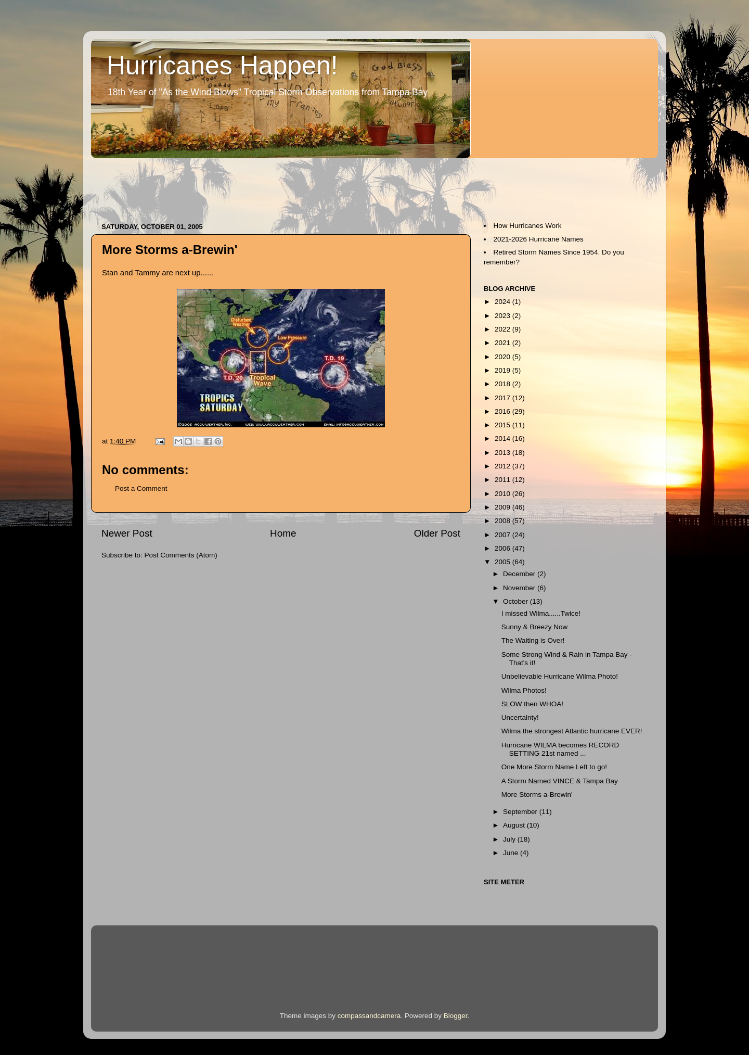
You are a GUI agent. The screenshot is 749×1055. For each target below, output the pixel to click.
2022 (503, 329)
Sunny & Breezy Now (534, 627)
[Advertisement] (280, 185)
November (520, 588)
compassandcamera (369, 1016)
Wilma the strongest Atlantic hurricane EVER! (571, 731)
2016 (503, 411)
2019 (503, 370)
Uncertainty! (520, 717)
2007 (503, 535)
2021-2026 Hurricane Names (539, 239)
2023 (503, 316)
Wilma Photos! (524, 690)
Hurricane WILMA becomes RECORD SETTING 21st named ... (560, 749)
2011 (503, 480)
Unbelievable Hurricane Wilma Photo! (559, 676)
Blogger (456, 1016)
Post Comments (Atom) (181, 555)
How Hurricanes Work (528, 226)
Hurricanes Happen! (222, 65)
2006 (503, 548)
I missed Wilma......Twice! (540, 613)
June (511, 853)
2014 (503, 438)
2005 (503, 562)
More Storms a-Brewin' (537, 794)
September (521, 812)
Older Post (437, 533)
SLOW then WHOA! (532, 704)
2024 (503, 302)
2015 (503, 425)
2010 (503, 494)
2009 (503, 507)
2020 (503, 357)
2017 (503, 398)
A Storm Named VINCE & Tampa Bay (559, 781)
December (520, 574)
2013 (503, 452)
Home (283, 533)
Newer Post (126, 533)
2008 (503, 521)
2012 (503, 466)
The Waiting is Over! (533, 640)
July (510, 839)
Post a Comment (141, 488)
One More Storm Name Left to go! (554, 767)
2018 (503, 384)
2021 (503, 343)
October (516, 601)
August (515, 825)
